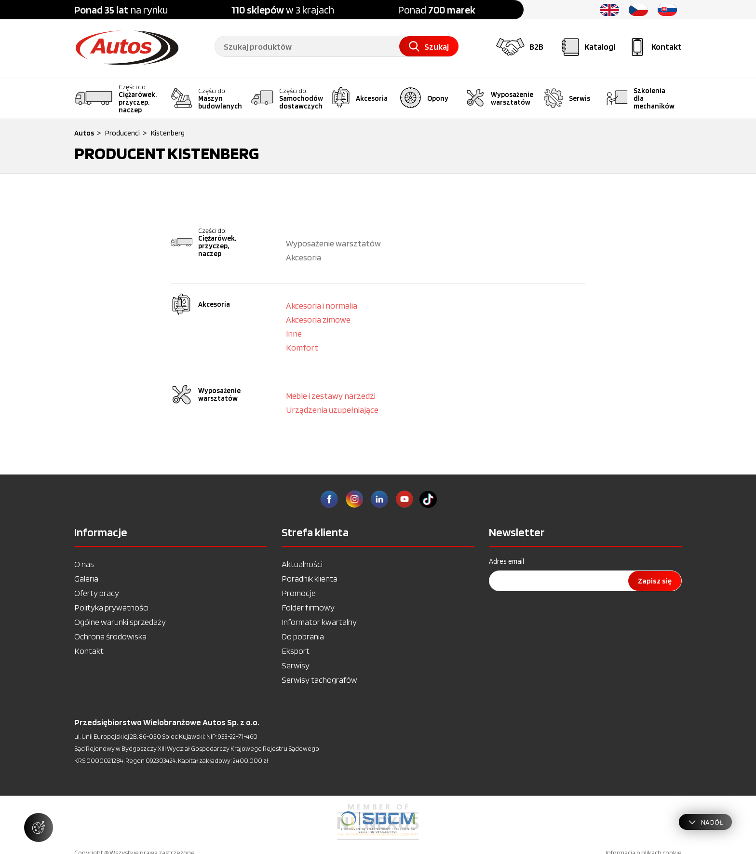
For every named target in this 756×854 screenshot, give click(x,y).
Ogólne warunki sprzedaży (120, 622)
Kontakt (89, 651)
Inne (294, 333)
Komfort (302, 347)
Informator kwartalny (319, 622)
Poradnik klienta (310, 578)
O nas (84, 564)
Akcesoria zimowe (318, 319)
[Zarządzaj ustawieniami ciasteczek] (38, 827)
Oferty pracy (96, 593)
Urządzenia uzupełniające (332, 410)
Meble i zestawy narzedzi (331, 396)
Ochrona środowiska (110, 636)
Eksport (296, 651)
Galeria (86, 578)
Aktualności (302, 564)
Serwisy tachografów (319, 680)
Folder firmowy (308, 607)
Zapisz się (655, 580)
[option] (378, 822)
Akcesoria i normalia (321, 305)
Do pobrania (303, 636)
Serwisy (296, 665)
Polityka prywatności (111, 607)
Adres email (506, 561)
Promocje (299, 593)
